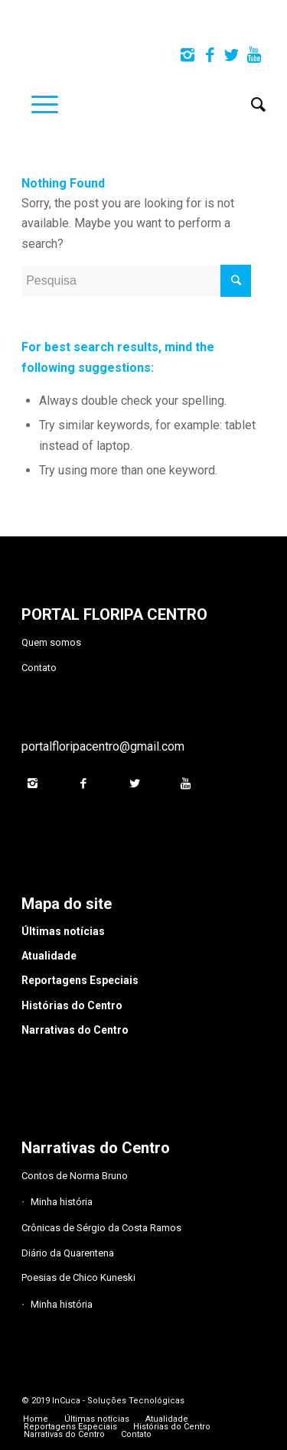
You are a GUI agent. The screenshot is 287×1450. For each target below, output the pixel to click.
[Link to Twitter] (232, 55)
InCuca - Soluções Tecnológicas (118, 1401)
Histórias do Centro (71, 1005)
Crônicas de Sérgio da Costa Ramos (101, 1227)
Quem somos (51, 642)
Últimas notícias (63, 931)
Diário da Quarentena (67, 1253)
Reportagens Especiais (80, 980)
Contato (39, 667)
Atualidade (49, 956)
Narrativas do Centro (75, 1030)
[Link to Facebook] (209, 55)
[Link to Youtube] (254, 55)
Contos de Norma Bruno (74, 1175)
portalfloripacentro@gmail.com (102, 746)
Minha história (62, 1201)
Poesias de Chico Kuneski (78, 1277)
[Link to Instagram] (187, 55)
